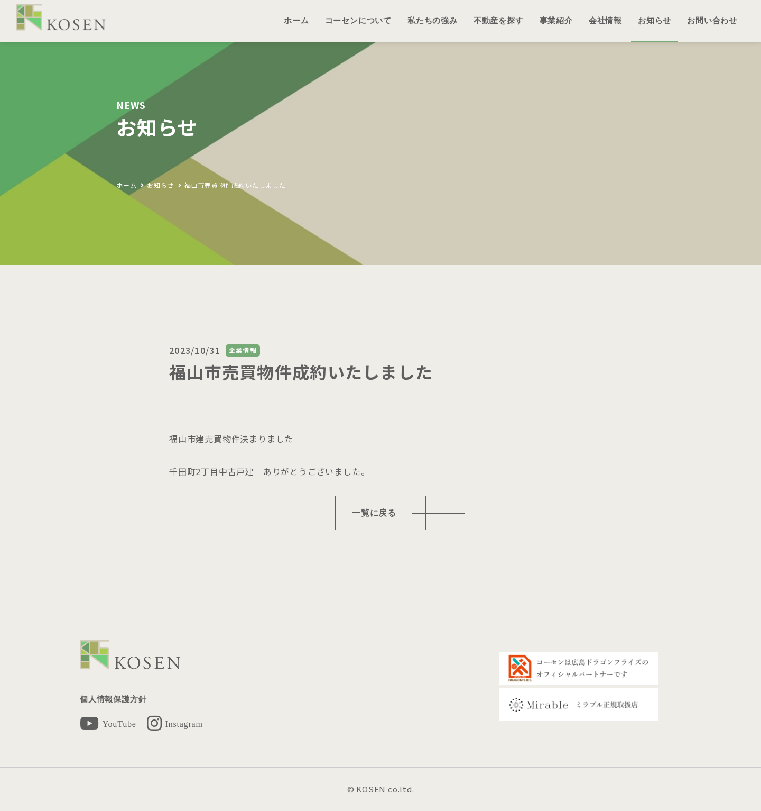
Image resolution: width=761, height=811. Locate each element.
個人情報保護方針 (113, 699)
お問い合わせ (712, 20)
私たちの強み (432, 20)
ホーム (296, 20)
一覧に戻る (374, 512)
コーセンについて (358, 20)
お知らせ (654, 20)
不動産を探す (499, 20)
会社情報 (605, 20)
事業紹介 (556, 20)
